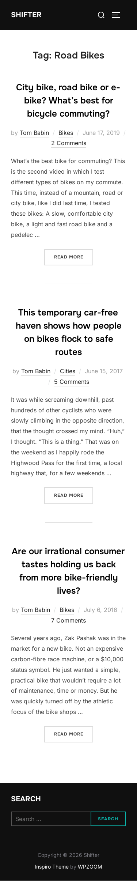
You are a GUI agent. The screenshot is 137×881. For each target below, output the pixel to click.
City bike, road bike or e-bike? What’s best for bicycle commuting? (68, 100)
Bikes (65, 132)
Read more (73, 256)
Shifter (26, 14)
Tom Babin (34, 132)
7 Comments (68, 620)
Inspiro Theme (52, 866)
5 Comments (71, 381)
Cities (67, 371)
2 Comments (68, 143)
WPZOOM (90, 866)
